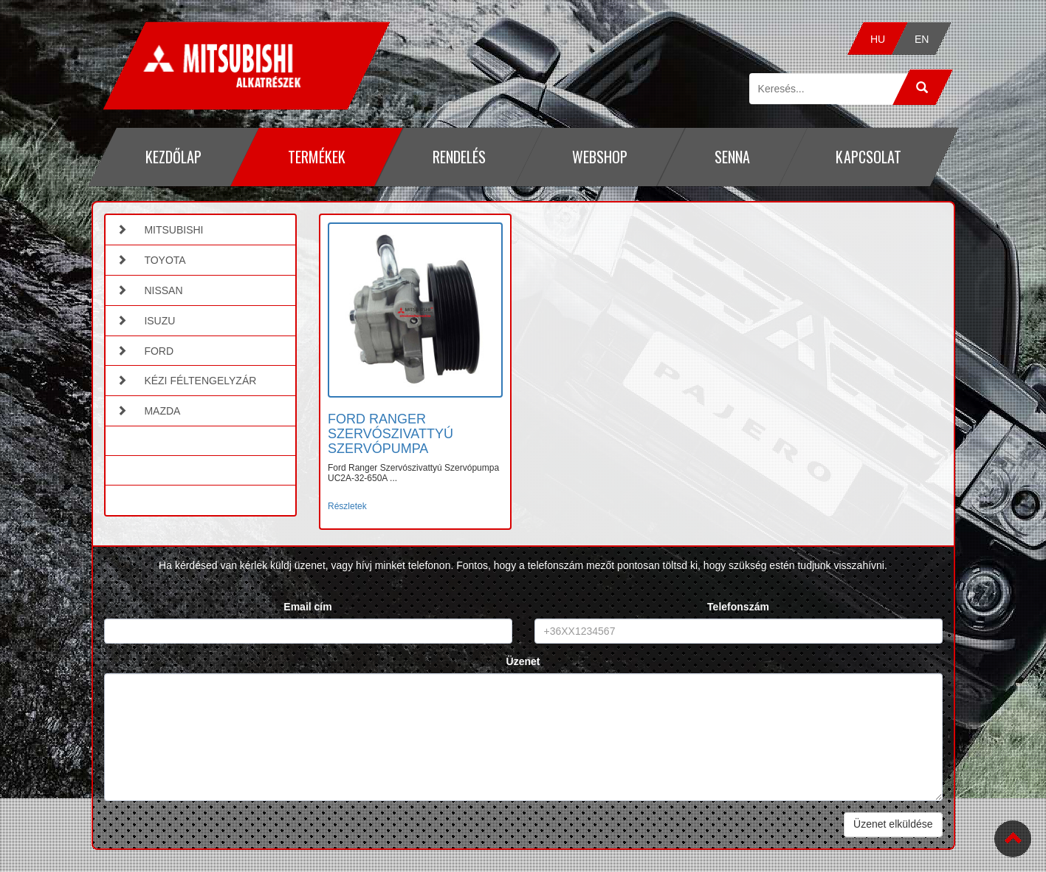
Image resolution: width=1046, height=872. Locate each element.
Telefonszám (738, 607)
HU (877, 39)
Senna (731, 157)
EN (922, 39)
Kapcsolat (868, 157)
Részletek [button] (347, 506)
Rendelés (458, 157)
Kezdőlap (173, 157)
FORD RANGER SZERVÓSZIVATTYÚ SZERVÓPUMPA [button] (390, 434)
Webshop (599, 157)
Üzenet (523, 661)
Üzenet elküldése (892, 824)
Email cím (307, 607)
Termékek (316, 157)
